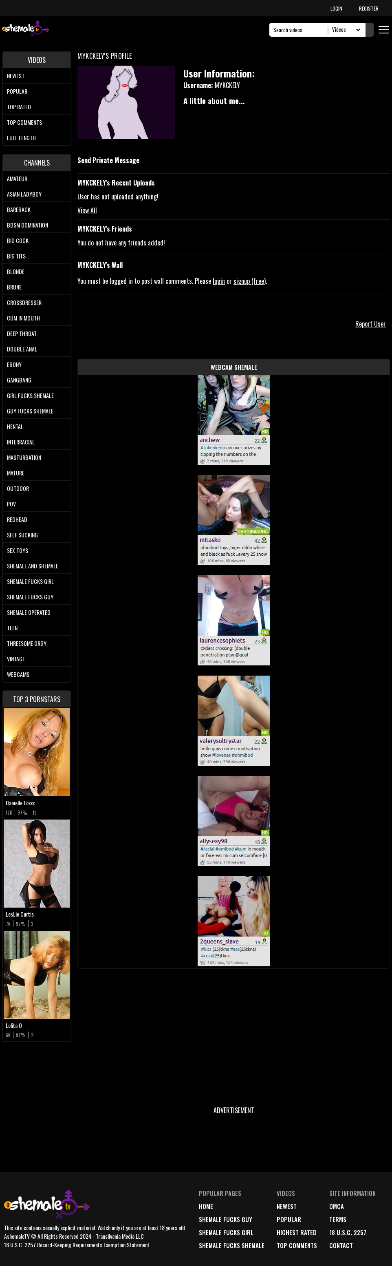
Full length (21, 137)
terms (337, 1219)
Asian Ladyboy (24, 194)
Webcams (18, 674)
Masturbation (24, 457)
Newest (15, 75)
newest (287, 1206)
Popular (17, 91)
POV (11, 503)
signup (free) (249, 281)
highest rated (297, 1232)
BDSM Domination (27, 225)
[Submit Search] (370, 30)
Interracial (21, 441)
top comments (297, 1245)
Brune (14, 287)
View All (87, 210)
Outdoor (18, 488)
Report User (370, 324)
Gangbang (19, 380)
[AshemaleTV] (25, 29)
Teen (12, 627)
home (206, 1206)
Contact (341, 1245)
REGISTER (369, 8)
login (219, 281)
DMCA (336, 1206)
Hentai (14, 426)
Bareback (19, 209)
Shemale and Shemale (32, 565)
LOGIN (336, 8)
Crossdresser (24, 302)
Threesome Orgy (26, 643)
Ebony (14, 364)
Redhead (17, 519)
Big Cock (18, 240)
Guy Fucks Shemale (30, 411)
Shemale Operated (29, 612)
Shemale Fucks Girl (30, 581)
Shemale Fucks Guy (30, 596)
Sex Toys (17, 550)
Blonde (15, 271)
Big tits (16, 256)
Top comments (24, 122)
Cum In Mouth (23, 318)
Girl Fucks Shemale (30, 395)
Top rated (19, 106)
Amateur (17, 178)
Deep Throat (22, 333)
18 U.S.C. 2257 (347, 1232)
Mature (15, 472)
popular (289, 1219)
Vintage (16, 658)
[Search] (300, 30)
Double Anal (22, 349)
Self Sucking (22, 534)
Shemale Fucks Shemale (231, 1245)
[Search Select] (344, 29)
